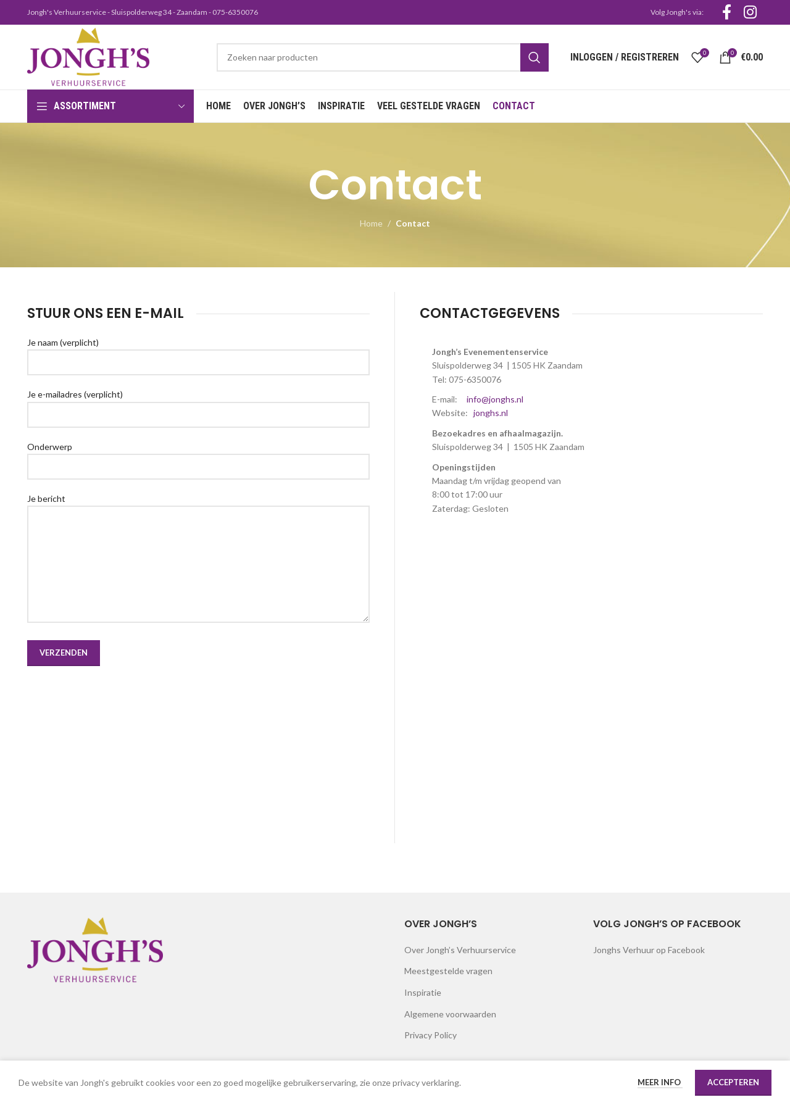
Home (371, 223)
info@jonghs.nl (495, 399)
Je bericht (198, 531)
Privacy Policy (430, 1035)
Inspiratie (422, 992)
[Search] (383, 57)
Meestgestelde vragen (448, 970)
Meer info (660, 1082)
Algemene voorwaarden (450, 1014)
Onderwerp (198, 456)
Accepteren (733, 1082)
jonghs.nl (490, 412)
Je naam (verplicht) (198, 352)
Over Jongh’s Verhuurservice (460, 949)
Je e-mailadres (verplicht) (198, 404)
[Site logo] (88, 56)
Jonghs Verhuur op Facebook (649, 949)
